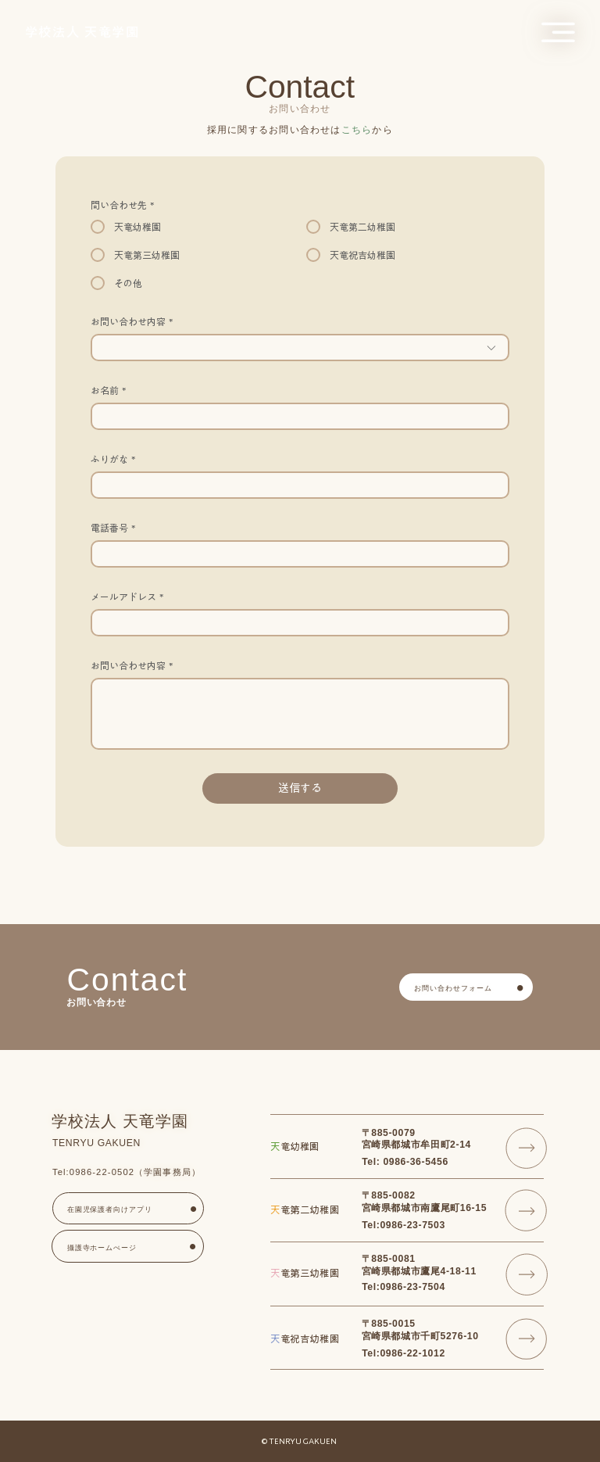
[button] (558, 32)
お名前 (108, 390)
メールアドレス (127, 597)
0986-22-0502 (102, 1172)
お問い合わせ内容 (132, 666)
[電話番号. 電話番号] (295, 554)
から (367, 129)
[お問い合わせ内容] (299, 714)
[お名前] (295, 416)
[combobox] (300, 347)
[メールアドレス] (295, 623)
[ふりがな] (295, 485)
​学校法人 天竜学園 (82, 32)
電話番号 (113, 528)
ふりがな (113, 459)
